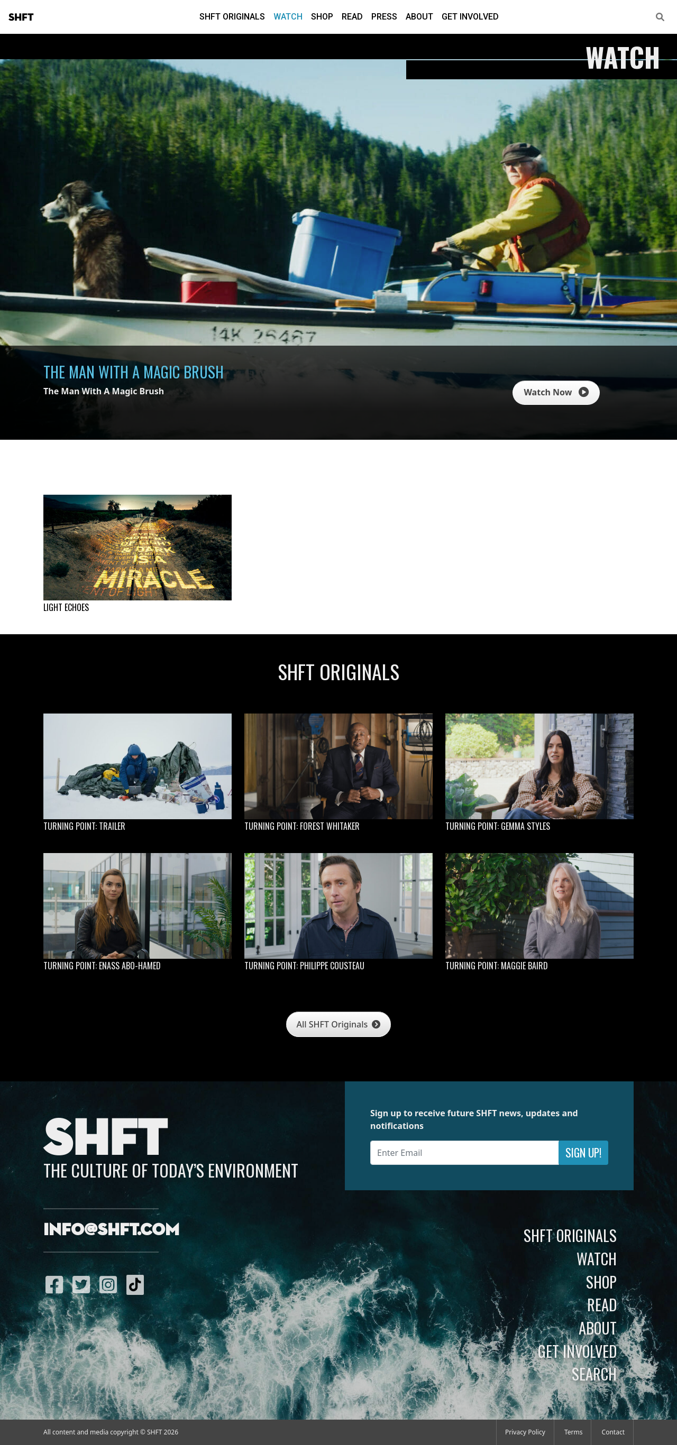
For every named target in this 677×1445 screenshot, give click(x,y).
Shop (322, 17)
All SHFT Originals (339, 1024)
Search (594, 1374)
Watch (288, 17)
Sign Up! (583, 1152)
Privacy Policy (525, 1432)
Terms (573, 1432)
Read (352, 17)
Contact (613, 1432)
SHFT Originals (232, 17)
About (419, 17)
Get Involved (470, 17)
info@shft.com (111, 1230)
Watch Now (556, 392)
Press (384, 17)
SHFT (21, 17)
